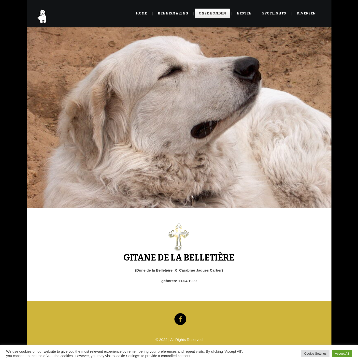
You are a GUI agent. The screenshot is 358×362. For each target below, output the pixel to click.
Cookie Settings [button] (315, 353)
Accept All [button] (342, 353)
